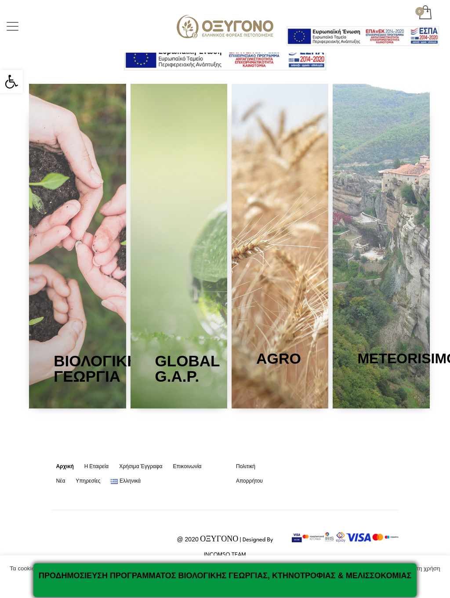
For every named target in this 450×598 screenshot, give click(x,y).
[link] (11, 81)
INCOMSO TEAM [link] (225, 555)
